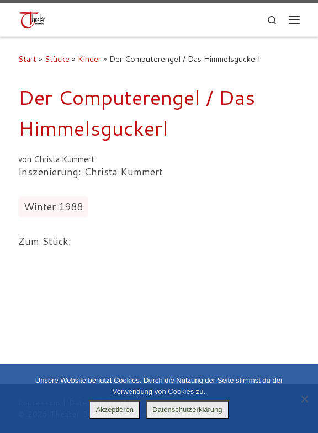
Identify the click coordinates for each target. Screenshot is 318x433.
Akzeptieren (115, 409)
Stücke (57, 59)
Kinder (89, 59)
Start (27, 59)
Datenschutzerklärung (187, 409)
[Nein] (304, 398)
